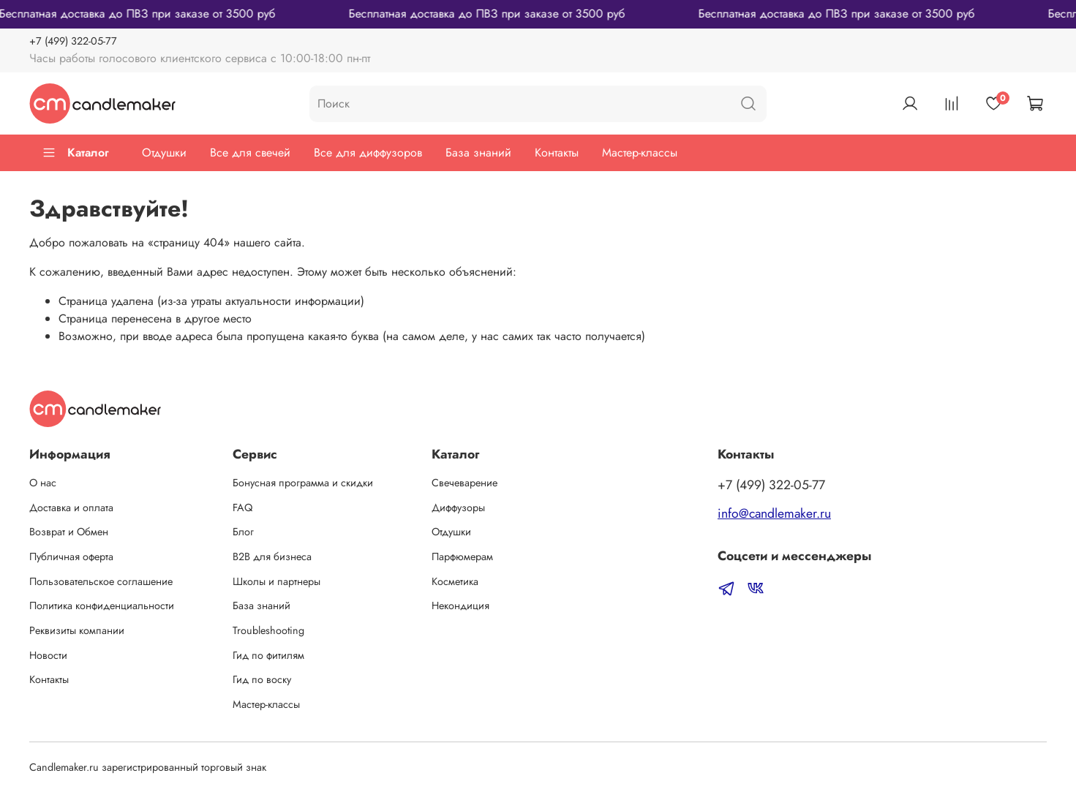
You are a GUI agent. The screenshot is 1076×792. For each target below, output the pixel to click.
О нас (42, 482)
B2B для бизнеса (272, 556)
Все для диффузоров (368, 152)
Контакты (557, 152)
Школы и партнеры (276, 581)
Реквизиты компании (76, 630)
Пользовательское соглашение (101, 581)
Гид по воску (262, 679)
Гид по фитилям (268, 655)
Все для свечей (250, 152)
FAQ (242, 507)
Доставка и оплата (71, 507)
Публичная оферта (71, 556)
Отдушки (164, 152)
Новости (48, 655)
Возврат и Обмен (68, 531)
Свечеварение (464, 482)
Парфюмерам (462, 556)
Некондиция (460, 605)
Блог (243, 531)
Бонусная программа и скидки (303, 482)
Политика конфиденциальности (101, 605)
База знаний (478, 152)
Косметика (455, 581)
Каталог (75, 152)
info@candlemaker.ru (774, 513)
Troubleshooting (268, 630)
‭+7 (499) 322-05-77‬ (73, 41)
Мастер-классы (639, 152)
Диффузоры (458, 507)
